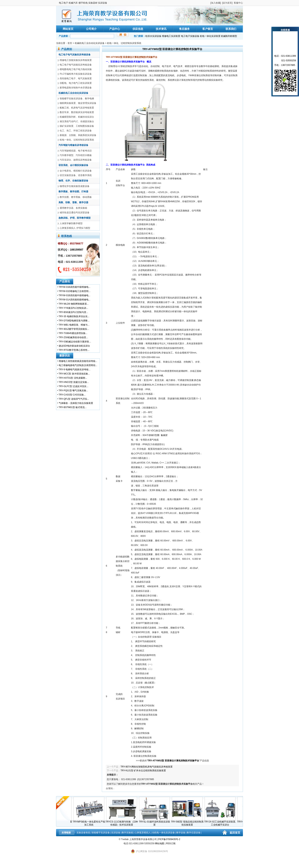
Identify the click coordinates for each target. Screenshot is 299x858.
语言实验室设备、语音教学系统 (76, 175)
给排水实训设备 (153, 36)
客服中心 (238, 3)
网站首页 (68, 28)
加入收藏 (215, 3)
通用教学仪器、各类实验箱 (73, 208)
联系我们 (231, 28)
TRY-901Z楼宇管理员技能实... (74, 329)
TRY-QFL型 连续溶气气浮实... (74, 399)
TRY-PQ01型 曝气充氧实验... (73, 390)
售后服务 (184, 28)
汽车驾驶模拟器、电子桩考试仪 (76, 150)
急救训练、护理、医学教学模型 (75, 218)
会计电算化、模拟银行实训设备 (76, 170)
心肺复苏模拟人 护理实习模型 (75, 228)
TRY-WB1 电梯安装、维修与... (74, 324)
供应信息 (138, 28)
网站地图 (159, 843)
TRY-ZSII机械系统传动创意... (73, 337)
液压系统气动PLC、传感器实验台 (77, 121)
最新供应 (64, 355)
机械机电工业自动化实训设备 (89, 43)
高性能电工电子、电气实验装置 (76, 78)
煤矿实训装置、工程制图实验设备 (77, 126)
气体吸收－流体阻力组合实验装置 (76, 403)
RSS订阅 (170, 843)
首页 (70, 43)
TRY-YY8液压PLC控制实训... (73, 308)
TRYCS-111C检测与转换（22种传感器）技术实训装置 (123, 822)
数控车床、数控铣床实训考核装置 (77, 112)
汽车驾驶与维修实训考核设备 (73, 145)
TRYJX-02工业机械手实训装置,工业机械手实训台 (222, 822)
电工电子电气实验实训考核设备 (75, 54)
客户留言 (207, 28)
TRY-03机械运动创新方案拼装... (75, 341)
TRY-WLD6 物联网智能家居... (73, 303)
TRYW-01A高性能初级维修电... (74, 299)
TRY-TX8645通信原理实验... (73, 333)
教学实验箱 (127, 832)
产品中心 (114, 28)
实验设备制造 (83, 832)
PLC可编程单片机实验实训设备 (76, 74)
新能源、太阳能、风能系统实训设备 (78, 135)
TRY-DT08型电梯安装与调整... (74, 320)
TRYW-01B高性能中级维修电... (74, 287)
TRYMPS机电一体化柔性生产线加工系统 (91, 822)
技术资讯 (161, 28)
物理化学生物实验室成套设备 (74, 186)
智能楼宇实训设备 (101, 832)
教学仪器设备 (193, 832)
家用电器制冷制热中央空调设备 (76, 87)
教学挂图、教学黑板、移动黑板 (76, 197)
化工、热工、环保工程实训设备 (76, 130)
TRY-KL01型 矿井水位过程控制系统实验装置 (143, 770)
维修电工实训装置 (171, 36)
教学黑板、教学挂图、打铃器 (73, 191)
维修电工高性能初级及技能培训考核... (78, 361)
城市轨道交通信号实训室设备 (74, 212)
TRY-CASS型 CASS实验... (72, 394)
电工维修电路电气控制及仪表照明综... (78, 365)
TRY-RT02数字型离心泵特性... (74, 350)
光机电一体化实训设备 (163, 832)
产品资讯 (64, 281)
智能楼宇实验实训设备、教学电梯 (77, 98)
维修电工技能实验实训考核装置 (76, 60)
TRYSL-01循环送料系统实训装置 (156, 822)
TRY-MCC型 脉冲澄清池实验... (74, 373)
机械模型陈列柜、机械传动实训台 (77, 117)
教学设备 (180, 832)
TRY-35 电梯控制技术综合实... (74, 316)
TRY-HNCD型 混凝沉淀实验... (74, 382)
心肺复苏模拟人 (143, 832)
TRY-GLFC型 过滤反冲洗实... (73, 386)
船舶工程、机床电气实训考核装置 (77, 107)
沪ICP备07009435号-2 (168, 839)
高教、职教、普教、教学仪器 (73, 202)
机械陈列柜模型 (229, 36)
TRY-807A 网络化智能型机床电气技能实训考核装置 (147, 766)
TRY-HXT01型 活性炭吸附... (73, 378)
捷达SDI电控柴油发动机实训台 (74, 345)
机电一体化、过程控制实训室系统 (124, 43)
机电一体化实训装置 (210, 36)
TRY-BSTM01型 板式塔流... (73, 407)
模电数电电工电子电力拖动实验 (76, 69)
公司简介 (91, 28)
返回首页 (235, 832)
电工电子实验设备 (190, 36)
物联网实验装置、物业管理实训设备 (78, 103)
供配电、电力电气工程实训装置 (76, 83)
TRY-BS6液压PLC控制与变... (73, 312)
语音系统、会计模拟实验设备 (73, 165)
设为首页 (227, 3)
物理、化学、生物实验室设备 (73, 180)
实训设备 (115, 832)
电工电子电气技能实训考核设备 (76, 64)
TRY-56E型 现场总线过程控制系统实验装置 (189, 822)
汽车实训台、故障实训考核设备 (76, 159)
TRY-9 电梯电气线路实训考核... (74, 369)
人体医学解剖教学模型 (71, 223)
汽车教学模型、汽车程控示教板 (76, 155)
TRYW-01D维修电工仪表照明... (74, 291)
